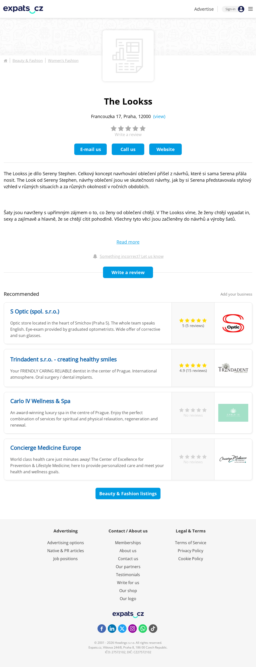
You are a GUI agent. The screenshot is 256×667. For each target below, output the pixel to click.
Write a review (128, 272)
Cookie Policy (190, 558)
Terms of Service (190, 542)
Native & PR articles (65, 550)
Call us (128, 149)
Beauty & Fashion (27, 60)
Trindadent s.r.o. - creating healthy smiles (63, 359)
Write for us (128, 582)
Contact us (128, 558)
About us (128, 550)
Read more (128, 242)
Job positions (65, 558)
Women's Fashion (63, 60)
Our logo (128, 598)
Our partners (128, 566)
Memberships (128, 542)
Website (165, 149)
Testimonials (128, 574)
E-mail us (90, 149)
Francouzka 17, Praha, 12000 (128, 116)
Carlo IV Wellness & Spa (40, 401)
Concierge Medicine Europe (45, 447)
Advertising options (65, 542)
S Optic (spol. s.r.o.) (34, 311)
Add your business (236, 294)
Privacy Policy (190, 550)
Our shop (128, 590)
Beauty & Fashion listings (128, 494)
